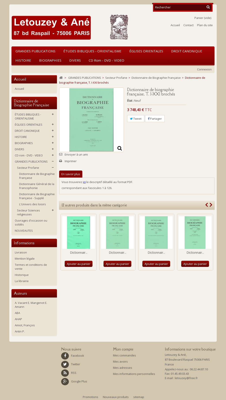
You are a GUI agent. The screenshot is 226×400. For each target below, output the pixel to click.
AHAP (18, 319)
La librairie (22, 281)
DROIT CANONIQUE (186, 51)
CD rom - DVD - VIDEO (106, 60)
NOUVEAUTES (24, 231)
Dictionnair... (78, 252)
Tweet (135, 119)
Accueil (175, 25)
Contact (188, 25)
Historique (22, 275)
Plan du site (205, 25)
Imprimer (71, 161)
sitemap (138, 397)
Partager (155, 119)
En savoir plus (70, 174)
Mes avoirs (120, 361)
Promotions (91, 397)
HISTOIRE (23, 60)
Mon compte (123, 349)
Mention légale (25, 259)
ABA (17, 313)
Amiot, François (25, 325)
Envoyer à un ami (76, 154)
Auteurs (20, 293)
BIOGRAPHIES (50, 60)
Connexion (204, 69)
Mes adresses (122, 368)
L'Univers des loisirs (32, 204)
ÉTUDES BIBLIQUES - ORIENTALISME (92, 51)
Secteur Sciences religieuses (28, 212)
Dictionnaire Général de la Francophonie (36, 186)
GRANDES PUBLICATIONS (35, 51)
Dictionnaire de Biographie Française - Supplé (37, 196)
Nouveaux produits (116, 397)
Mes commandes (124, 355)
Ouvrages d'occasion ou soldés (31, 222)
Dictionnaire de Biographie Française (37, 176)
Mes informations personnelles (134, 374)
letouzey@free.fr (186, 378)
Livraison (21, 252)
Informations (24, 242)
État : (130, 101)
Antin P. (20, 331)
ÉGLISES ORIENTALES (146, 51)
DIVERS (75, 60)
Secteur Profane (28, 168)
